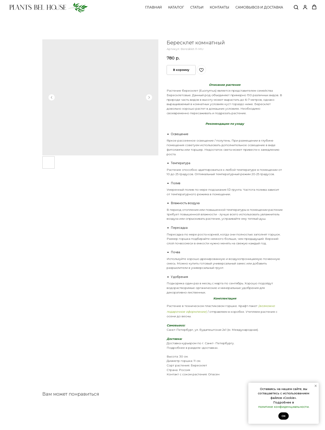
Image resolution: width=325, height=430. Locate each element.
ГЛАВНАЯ (153, 7)
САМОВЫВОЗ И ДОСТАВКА (259, 7)
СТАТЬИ (197, 7)
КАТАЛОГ (176, 7)
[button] (295, 7)
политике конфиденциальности (283, 407)
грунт (219, 268)
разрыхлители (177, 268)
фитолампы (175, 149)
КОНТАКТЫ (219, 7)
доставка (209, 348)
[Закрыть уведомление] (316, 386)
